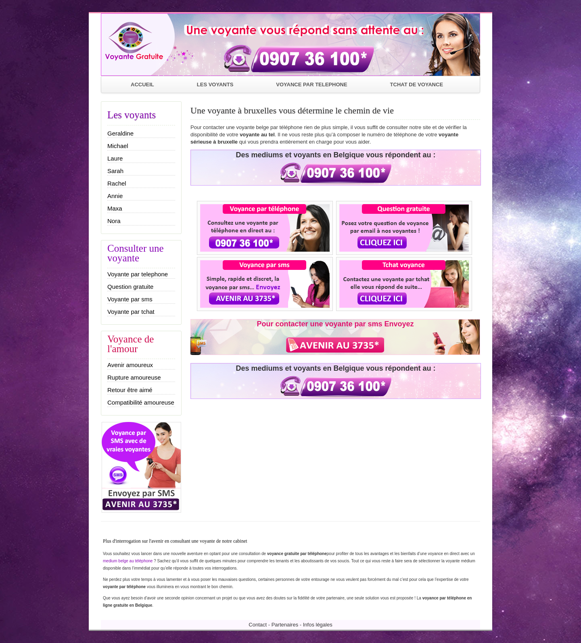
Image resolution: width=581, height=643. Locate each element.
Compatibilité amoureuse (140, 402)
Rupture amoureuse (134, 377)
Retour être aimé (130, 389)
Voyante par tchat (131, 311)
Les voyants (131, 114)
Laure (115, 158)
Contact (258, 625)
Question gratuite (130, 286)
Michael (117, 145)
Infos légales (317, 625)
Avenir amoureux (130, 364)
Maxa (114, 208)
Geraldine (120, 133)
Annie (115, 195)
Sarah (115, 170)
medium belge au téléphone (128, 561)
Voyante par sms (130, 299)
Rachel (116, 183)
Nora (114, 220)
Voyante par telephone (137, 274)
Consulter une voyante (135, 253)
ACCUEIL (142, 84)
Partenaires (285, 625)
